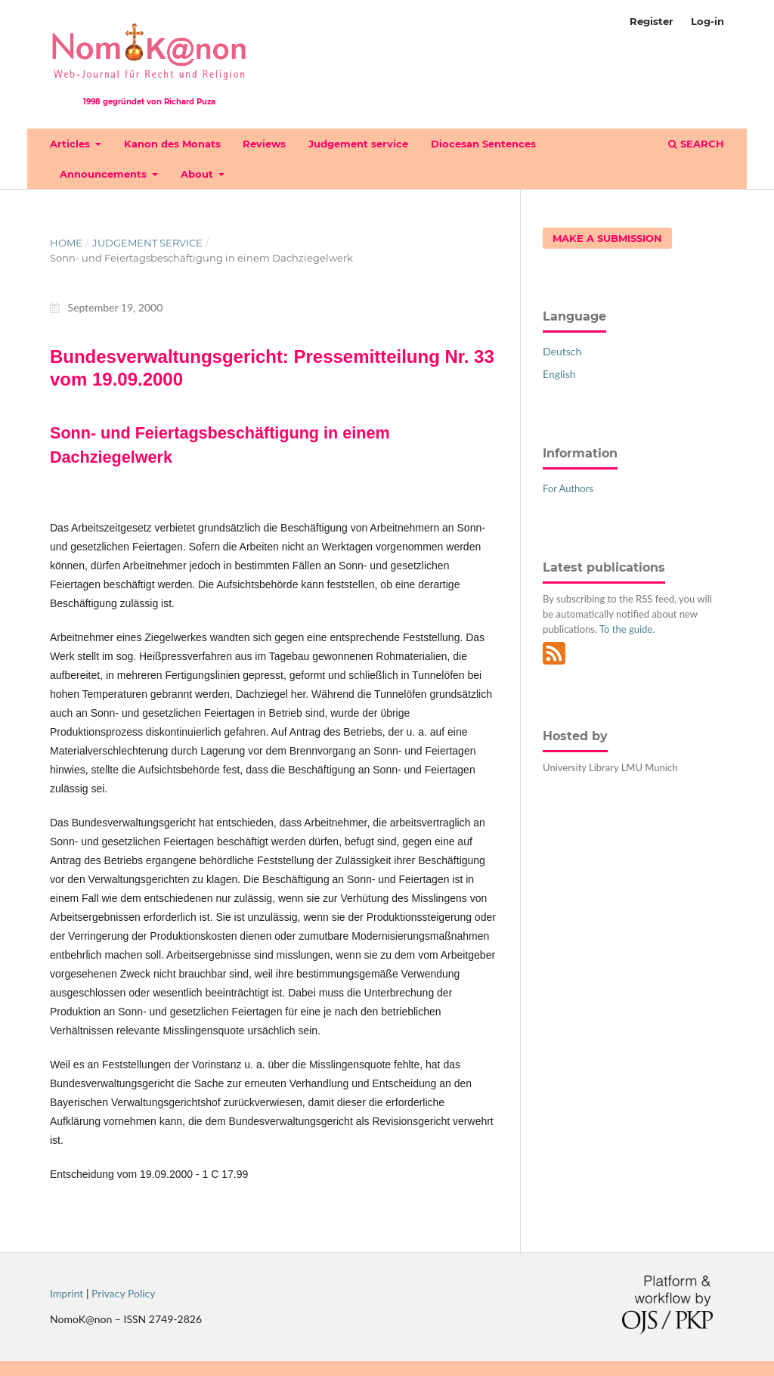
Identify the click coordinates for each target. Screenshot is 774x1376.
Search (696, 144)
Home (66, 243)
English (559, 373)
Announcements (105, 174)
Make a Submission (607, 238)
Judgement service (358, 144)
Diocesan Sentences (483, 144)
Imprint (66, 1293)
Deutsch (562, 351)
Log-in (707, 21)
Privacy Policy (123, 1293)
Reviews (264, 144)
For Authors (568, 488)
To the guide (625, 629)
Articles (71, 144)
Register (651, 21)
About (198, 174)
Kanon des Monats (172, 144)
